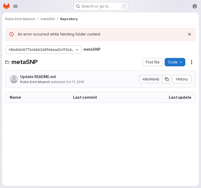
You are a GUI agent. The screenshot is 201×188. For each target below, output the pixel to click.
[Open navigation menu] (15, 6)
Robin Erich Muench (35, 82)
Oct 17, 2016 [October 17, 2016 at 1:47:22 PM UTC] (75, 82)
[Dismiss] (189, 34)
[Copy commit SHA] (167, 79)
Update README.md (38, 76)
